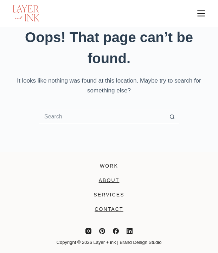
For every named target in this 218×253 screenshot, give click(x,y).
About (109, 180)
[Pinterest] (102, 231)
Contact (109, 209)
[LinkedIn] (130, 231)
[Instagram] (88, 231)
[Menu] (201, 13)
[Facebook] (116, 231)
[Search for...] (102, 117)
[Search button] (172, 117)
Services (109, 194)
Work (109, 166)
